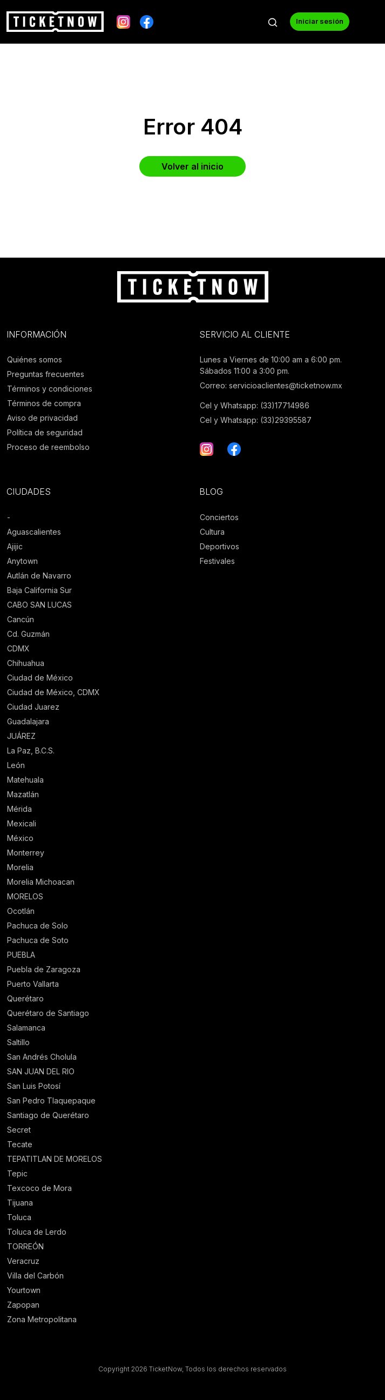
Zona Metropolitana (42, 1319)
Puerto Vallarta (33, 983)
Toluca (19, 1217)
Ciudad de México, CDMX (53, 692)
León (16, 765)
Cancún (20, 619)
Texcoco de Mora (39, 1188)
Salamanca (26, 1027)
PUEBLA (21, 954)
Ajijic (15, 546)
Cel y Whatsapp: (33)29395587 (256, 420)
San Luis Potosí (33, 1086)
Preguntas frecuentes (45, 374)
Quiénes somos (34, 359)
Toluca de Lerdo (36, 1231)
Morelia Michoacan (41, 881)
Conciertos (219, 517)
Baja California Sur (39, 590)
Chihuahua (25, 663)
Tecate (19, 1144)
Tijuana (20, 1202)
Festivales (217, 561)
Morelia (20, 867)
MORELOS (25, 896)
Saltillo (18, 1042)
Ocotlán (21, 911)
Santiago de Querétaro (48, 1115)
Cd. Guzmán (28, 633)
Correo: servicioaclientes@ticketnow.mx (271, 385)
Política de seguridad (45, 432)
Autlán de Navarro (39, 575)
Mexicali (21, 823)
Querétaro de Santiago (48, 1013)
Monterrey (25, 852)
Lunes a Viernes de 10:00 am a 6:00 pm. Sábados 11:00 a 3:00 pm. (271, 365)
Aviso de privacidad (42, 417)
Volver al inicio (192, 166)
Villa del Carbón (35, 1275)
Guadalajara (28, 721)
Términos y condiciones (49, 388)
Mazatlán (23, 794)
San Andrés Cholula (42, 1056)
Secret (19, 1129)
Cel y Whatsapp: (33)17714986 (254, 405)
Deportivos (219, 546)
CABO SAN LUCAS (39, 604)
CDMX (18, 648)
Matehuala (25, 779)
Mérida (19, 808)
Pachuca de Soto (38, 940)
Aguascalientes (34, 531)
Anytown (22, 561)
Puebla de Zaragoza (43, 969)
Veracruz (23, 1261)
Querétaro (25, 998)
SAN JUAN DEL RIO (41, 1071)
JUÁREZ (21, 736)
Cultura (212, 531)
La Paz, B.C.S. (31, 750)
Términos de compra (44, 403)
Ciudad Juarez (33, 706)
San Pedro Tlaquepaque (51, 1100)
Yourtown (23, 1290)
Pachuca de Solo (37, 925)
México (20, 838)
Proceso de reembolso (48, 447)
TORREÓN (25, 1246)
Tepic (17, 1173)
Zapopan (23, 1304)
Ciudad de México (40, 677)
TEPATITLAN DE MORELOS (54, 1158)
